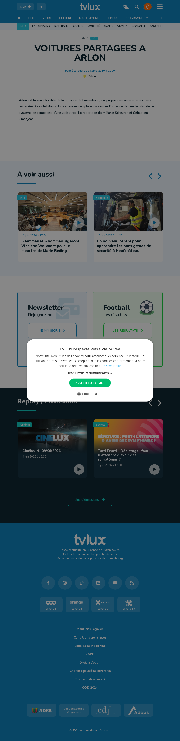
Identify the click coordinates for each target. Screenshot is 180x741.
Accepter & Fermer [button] (90, 383)
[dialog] (90, 370)
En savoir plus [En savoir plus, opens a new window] (111, 366)
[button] (90, 373)
